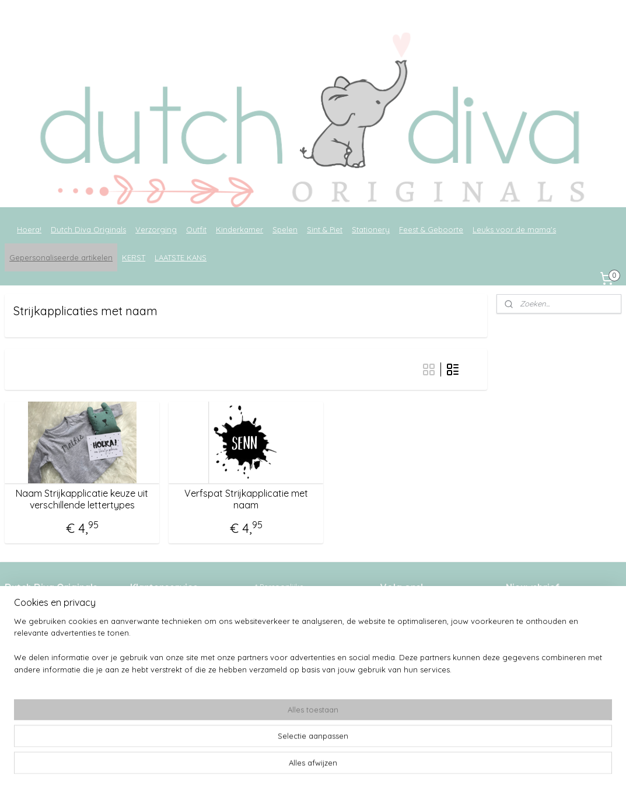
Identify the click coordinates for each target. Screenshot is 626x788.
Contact (144, 681)
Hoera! (29, 229)
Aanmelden (536, 658)
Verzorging (156, 229)
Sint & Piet (324, 229)
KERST (133, 257)
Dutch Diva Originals (88, 229)
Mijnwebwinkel (443, 766)
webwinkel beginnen (346, 766)
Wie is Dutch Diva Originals (179, 609)
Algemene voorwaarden (175, 621)
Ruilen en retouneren (169, 658)
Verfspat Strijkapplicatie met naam (246, 500)
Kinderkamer (239, 229)
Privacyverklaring (161, 670)
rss (305, 766)
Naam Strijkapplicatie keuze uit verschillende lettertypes (82, 500)
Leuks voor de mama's (514, 229)
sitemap (283, 766)
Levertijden (150, 645)
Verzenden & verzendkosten (181, 633)
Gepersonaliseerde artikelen (61, 257)
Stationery (371, 229)
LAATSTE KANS (181, 257)
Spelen (285, 229)
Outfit (196, 229)
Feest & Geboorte (431, 229)
